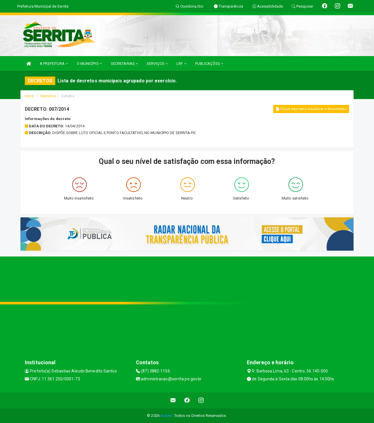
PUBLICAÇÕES (209, 63)
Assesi (166, 415)
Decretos (48, 96)
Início (29, 96)
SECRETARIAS (124, 63)
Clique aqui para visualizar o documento (311, 109)
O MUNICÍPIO (89, 63)
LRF (181, 63)
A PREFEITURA (54, 63)
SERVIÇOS (157, 63)
